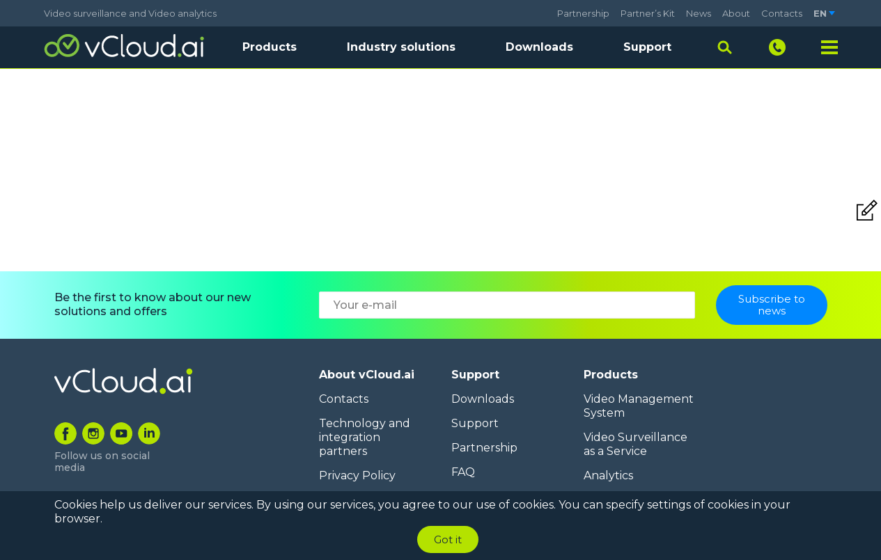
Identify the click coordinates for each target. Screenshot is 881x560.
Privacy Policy (357, 475)
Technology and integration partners (364, 437)
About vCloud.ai (366, 374)
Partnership (583, 13)
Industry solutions (401, 47)
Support (647, 47)
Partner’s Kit (648, 13)
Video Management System (639, 405)
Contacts (781, 13)
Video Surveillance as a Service (635, 444)
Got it (448, 539)
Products (611, 374)
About (736, 13)
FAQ (463, 472)
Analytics (608, 475)
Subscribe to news (771, 304)
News (698, 13)
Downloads (539, 47)
